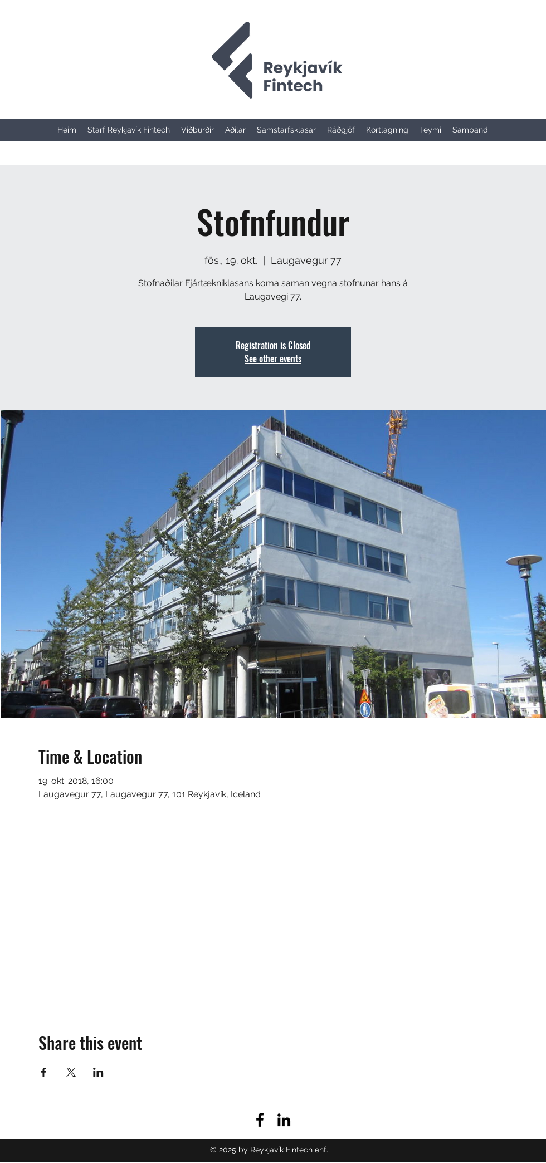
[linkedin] (284, 1120)
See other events (273, 358)
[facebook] (260, 1120)
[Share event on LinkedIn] (98, 1072)
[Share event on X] (71, 1072)
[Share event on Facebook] (43, 1072)
